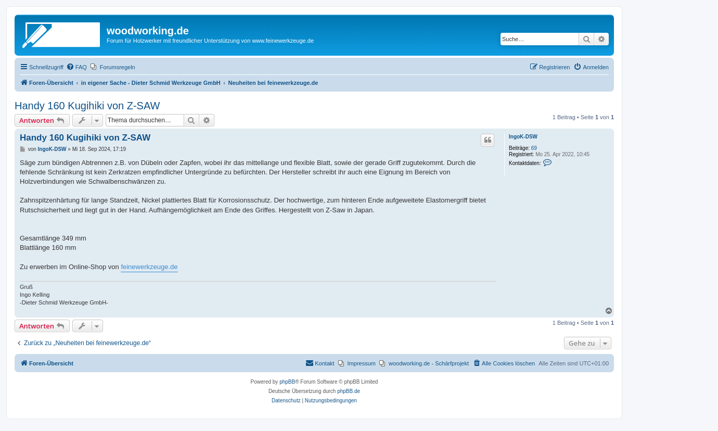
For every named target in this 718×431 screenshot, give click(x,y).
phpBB (287, 382)
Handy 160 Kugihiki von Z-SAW (87, 105)
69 (534, 148)
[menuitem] (76, 67)
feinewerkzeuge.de (149, 267)
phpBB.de (348, 391)
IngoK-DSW (523, 137)
